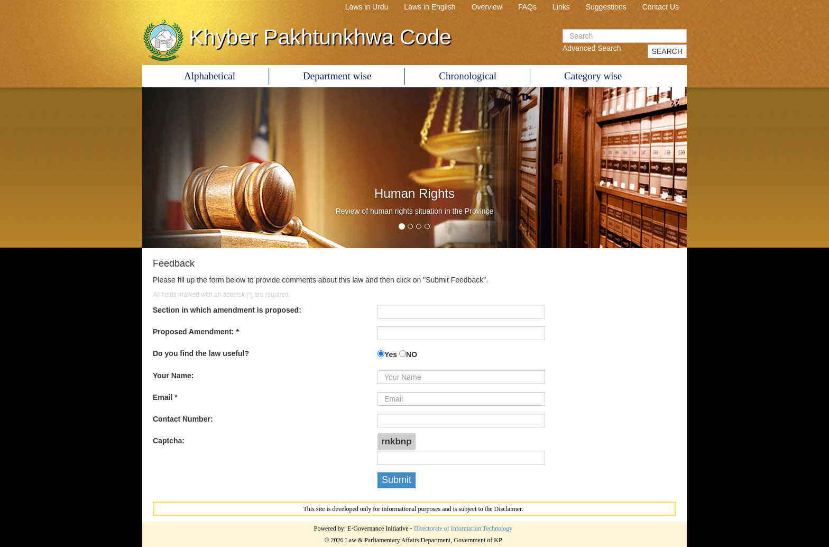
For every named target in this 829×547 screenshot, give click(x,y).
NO (411, 354)
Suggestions (606, 7)
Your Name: (173, 375)
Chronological (467, 75)
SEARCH (667, 51)
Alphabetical (209, 75)
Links (561, 7)
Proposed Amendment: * (196, 331)
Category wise (593, 75)
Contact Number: (183, 419)
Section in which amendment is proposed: (227, 310)
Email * (165, 397)
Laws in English (429, 7)
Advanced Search (592, 48)
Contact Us (660, 7)
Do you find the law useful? (201, 353)
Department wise (337, 75)
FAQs (527, 7)
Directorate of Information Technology (463, 528)
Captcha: (169, 440)
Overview (487, 7)
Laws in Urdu (367, 7)
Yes (390, 354)
